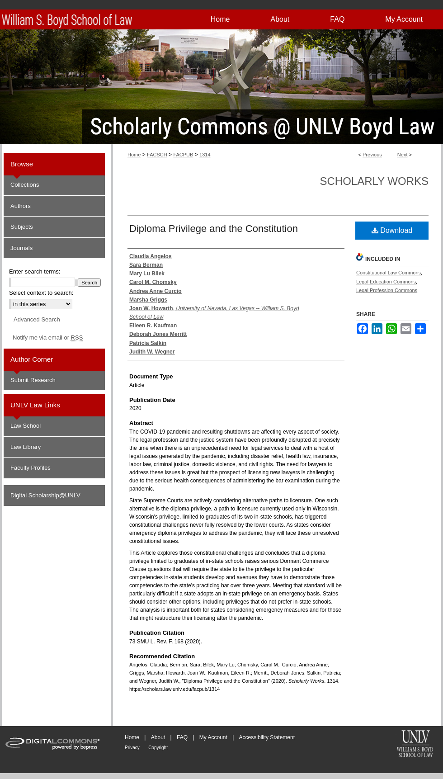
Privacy (132, 747)
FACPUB (183, 154)
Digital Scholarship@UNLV (45, 495)
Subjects (21, 226)
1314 (204, 154)
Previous (372, 154)
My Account (213, 737)
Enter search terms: (34, 271)
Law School (25, 425)
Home (134, 154)
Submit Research (33, 380)
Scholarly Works (374, 181)
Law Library (25, 447)
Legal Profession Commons (386, 290)
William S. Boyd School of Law (415, 745)
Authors (20, 206)
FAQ (182, 737)
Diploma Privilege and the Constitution (213, 228)
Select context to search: (41, 292)
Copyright (158, 747)
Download (392, 230)
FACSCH (157, 154)
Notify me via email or (48, 337)
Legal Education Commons (386, 281)
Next (402, 154)
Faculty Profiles (30, 467)
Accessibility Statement (267, 737)
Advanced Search (37, 319)
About (158, 737)
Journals (21, 248)
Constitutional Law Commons (388, 272)
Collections (24, 184)
